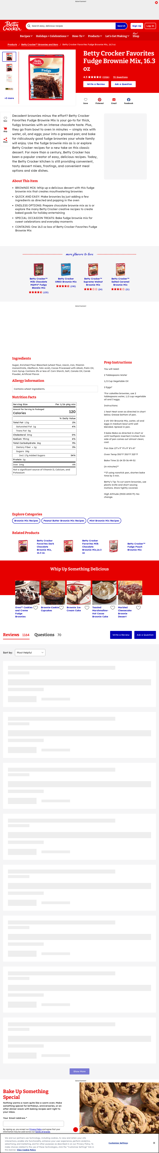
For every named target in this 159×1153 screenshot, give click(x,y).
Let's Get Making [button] (116, 36)
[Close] (154, 1143)
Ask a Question (123, 84)
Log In (150, 25)
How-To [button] (77, 36)
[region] (79, 1143)
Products (12, 44)
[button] (99, 101)
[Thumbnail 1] (9, 57)
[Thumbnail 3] (9, 78)
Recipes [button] (25, 36)
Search (121, 25)
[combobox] (70, 25)
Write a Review (96, 84)
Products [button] (94, 36)
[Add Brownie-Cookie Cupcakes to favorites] (60, 607)
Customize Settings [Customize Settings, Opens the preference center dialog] (118, 1143)
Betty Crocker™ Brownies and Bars (39, 44)
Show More (79, 1071)
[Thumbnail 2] (9, 67)
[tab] (16, 634)
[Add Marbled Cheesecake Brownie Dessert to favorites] (138, 607)
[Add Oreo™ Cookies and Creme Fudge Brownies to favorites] (35, 607)
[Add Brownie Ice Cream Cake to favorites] (86, 607)
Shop (136, 36)
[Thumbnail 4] (9, 89)
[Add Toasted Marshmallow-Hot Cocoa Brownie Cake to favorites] (112, 607)
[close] (156, 3)
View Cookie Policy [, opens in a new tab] (26, 1150)
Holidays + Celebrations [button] (51, 36)
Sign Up (136, 25)
